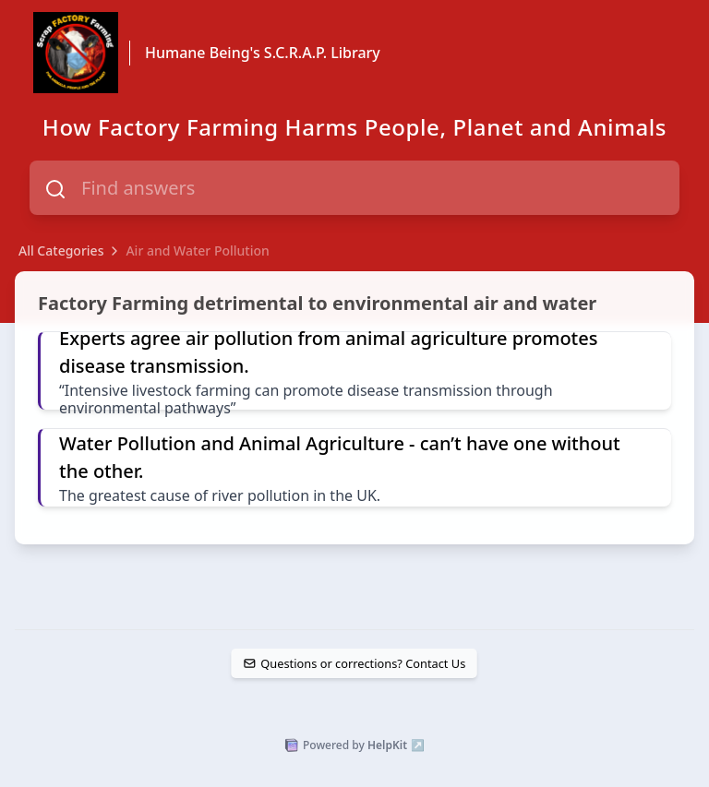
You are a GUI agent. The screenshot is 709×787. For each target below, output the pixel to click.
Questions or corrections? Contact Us (354, 663)
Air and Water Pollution (197, 250)
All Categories (60, 250)
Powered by (354, 745)
